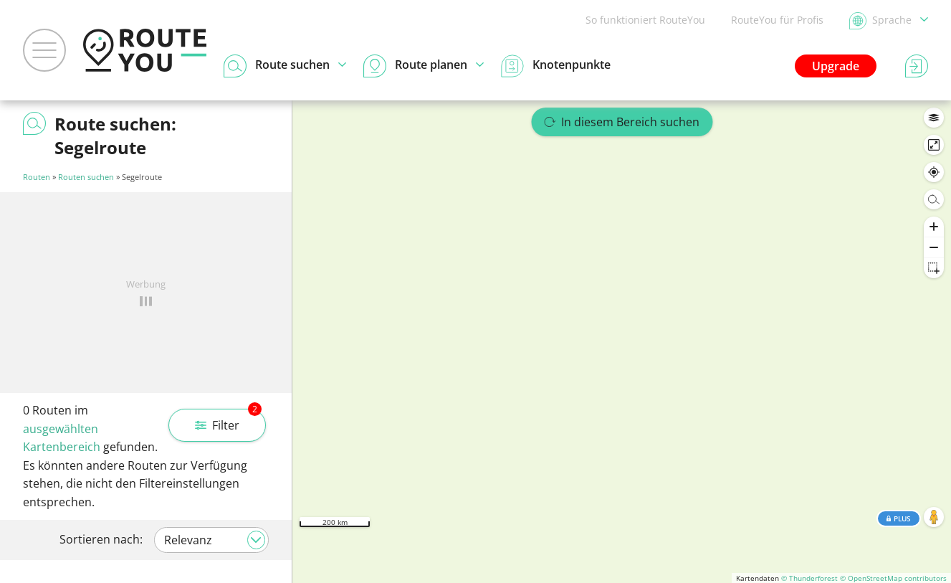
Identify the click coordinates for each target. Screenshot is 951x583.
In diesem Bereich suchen (621, 122)
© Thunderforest (809, 578)
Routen (36, 176)
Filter (228, 421)
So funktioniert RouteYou (645, 20)
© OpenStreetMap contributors (893, 578)
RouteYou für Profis (777, 20)
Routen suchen (86, 176)
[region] (621, 341)
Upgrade (835, 66)
